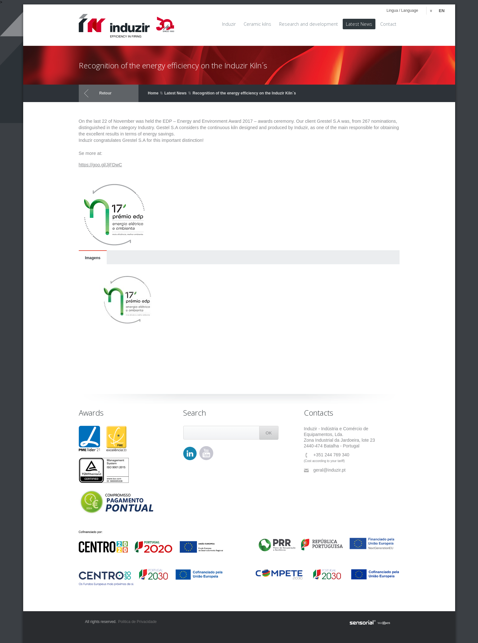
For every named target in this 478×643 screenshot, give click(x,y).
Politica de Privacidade (137, 621)
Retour (105, 93)
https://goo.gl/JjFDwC (100, 164)
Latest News (176, 93)
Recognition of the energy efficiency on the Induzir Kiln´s (244, 93)
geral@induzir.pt (325, 470)
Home (153, 93)
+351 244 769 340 (326, 455)
